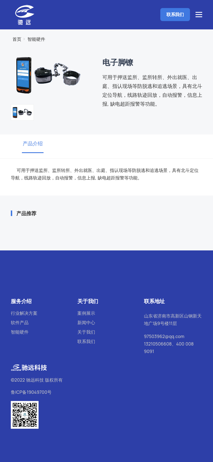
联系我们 (175, 14)
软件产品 (20, 322)
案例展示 (86, 313)
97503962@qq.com (164, 336)
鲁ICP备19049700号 (31, 392)
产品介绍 (33, 143)
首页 (16, 39)
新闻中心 (86, 322)
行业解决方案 (24, 313)
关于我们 (86, 332)
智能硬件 (36, 39)
